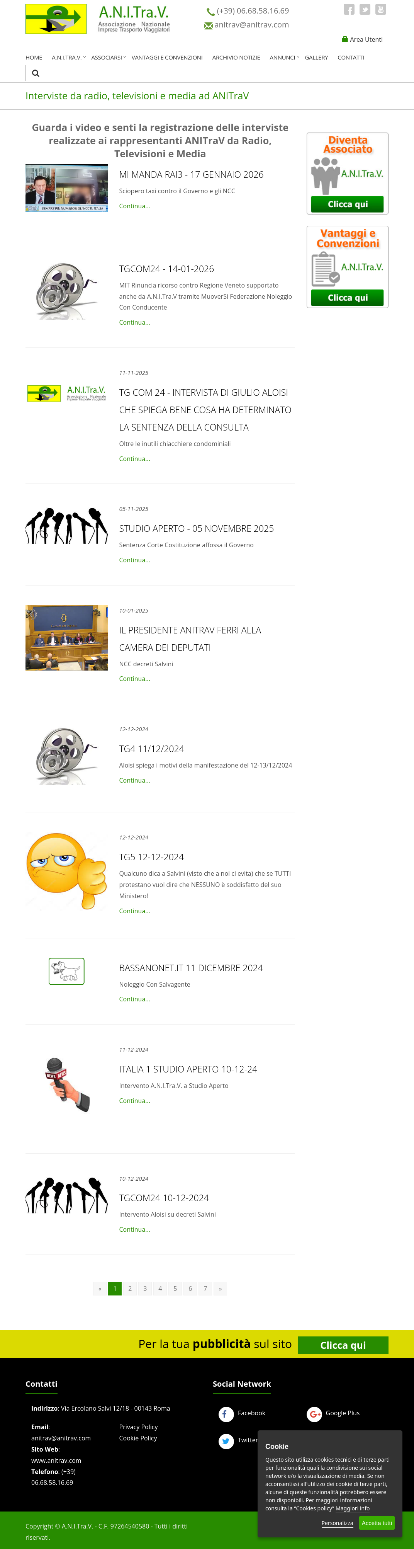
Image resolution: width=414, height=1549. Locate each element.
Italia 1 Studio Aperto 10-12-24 (188, 1069)
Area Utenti (366, 39)
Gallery (316, 57)
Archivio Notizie (236, 57)
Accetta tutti (377, 1523)
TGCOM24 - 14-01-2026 (166, 268)
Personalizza (337, 1523)
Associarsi (106, 57)
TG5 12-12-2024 (151, 857)
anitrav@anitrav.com (61, 1438)
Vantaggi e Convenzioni (167, 57)
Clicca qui (343, 1345)
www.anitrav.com (56, 1460)
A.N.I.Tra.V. (66, 57)
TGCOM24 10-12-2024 (164, 1198)
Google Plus (333, 1413)
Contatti (351, 57)
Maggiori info (353, 1508)
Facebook (242, 1413)
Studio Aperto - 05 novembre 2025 (196, 528)
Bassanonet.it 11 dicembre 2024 (191, 968)
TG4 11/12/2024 (152, 748)
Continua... (134, 206)
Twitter (238, 1440)
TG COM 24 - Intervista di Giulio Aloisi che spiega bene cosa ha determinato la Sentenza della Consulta (205, 409)
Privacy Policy (138, 1427)
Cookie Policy (138, 1438)
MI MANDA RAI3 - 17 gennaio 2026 (191, 174)
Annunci (282, 57)
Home (33, 57)
